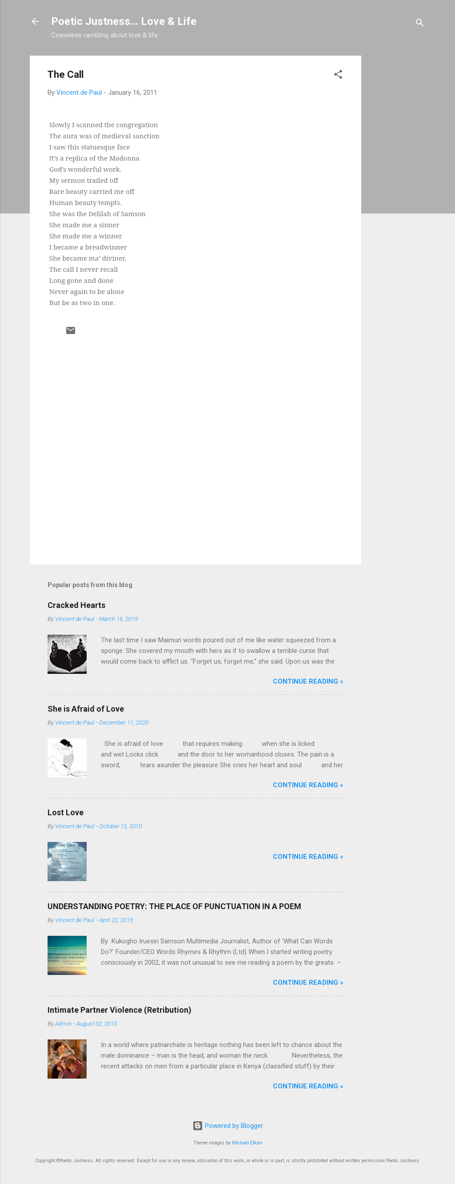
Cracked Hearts (76, 605)
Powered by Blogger (227, 1126)
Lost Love (66, 812)
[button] (338, 76)
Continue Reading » (308, 681)
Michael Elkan (247, 1143)
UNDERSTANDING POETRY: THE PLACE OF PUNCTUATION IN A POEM (174, 906)
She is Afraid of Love (86, 708)
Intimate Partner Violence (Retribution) (120, 1010)
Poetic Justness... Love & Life (123, 21)
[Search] (420, 24)
